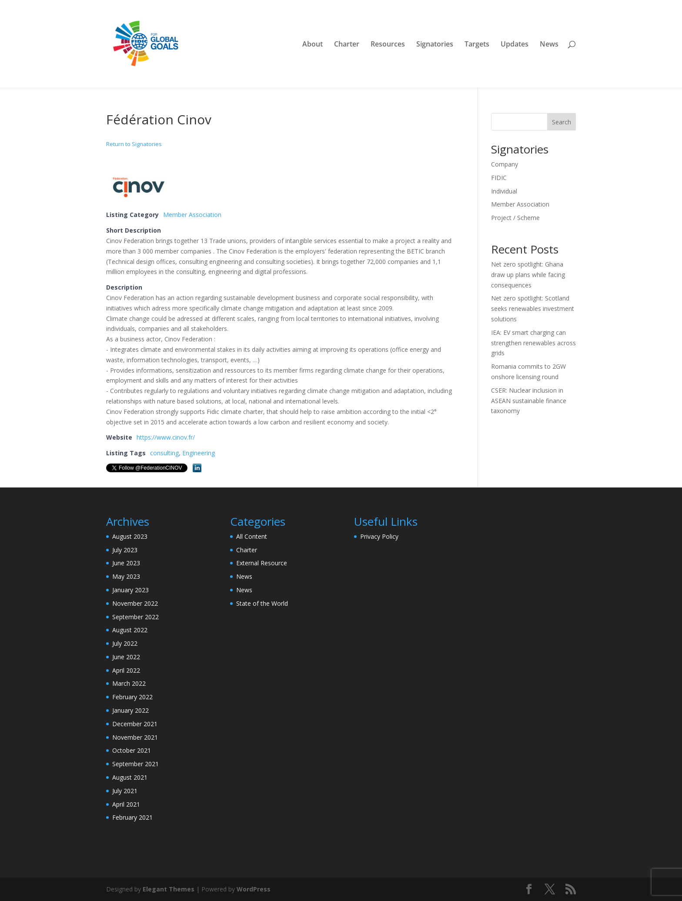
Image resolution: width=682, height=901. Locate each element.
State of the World (262, 603)
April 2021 (126, 804)
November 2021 (135, 737)
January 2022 (130, 710)
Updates (514, 45)
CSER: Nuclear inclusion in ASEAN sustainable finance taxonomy (528, 400)
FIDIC (499, 178)
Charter (346, 45)
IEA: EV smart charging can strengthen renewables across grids (533, 342)
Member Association (192, 214)
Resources (388, 45)
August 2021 (129, 777)
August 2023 (129, 536)
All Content (251, 536)
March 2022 (129, 683)
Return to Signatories (134, 144)
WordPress (254, 889)
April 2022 (126, 670)
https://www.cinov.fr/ (166, 437)
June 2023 (126, 563)
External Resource (261, 563)
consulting (164, 453)
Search (561, 122)
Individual (504, 191)
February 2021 (132, 817)
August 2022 (129, 630)
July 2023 (124, 550)
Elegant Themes (168, 889)
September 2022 (135, 617)
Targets (477, 45)
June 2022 (126, 657)
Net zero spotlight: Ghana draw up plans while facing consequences (528, 274)
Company (504, 164)
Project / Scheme (515, 218)
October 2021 (131, 750)
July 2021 (124, 791)
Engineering (198, 453)
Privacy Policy (379, 536)
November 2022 (135, 603)
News (549, 45)
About (312, 45)
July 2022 (124, 643)
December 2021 (134, 724)
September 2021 (135, 764)
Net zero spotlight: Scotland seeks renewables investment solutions (532, 308)
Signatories (434, 45)
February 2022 (132, 697)
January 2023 (130, 590)
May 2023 (126, 576)
